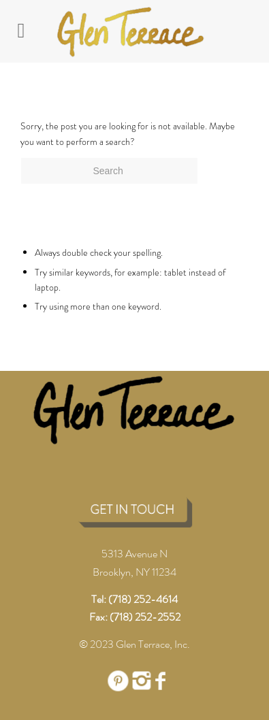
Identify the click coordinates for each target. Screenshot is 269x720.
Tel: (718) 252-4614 (134, 599)
